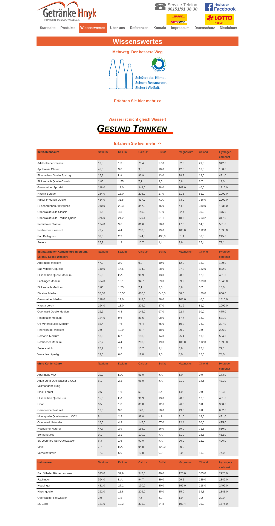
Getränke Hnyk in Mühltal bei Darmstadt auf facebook (219, 5)
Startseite (48, 28)
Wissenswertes (92, 28)
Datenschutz (204, 28)
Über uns (117, 28)
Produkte (67, 28)
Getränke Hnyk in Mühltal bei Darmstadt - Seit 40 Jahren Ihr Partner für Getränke (69, 13)
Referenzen (139, 28)
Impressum (180, 28)
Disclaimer (228, 28)
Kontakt (159, 28)
